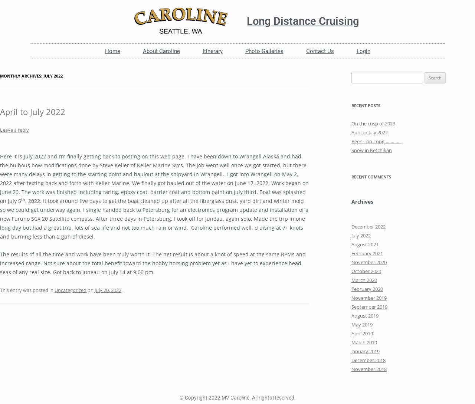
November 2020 (369, 262)
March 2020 (364, 280)
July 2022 (361, 235)
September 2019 (369, 306)
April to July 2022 (32, 111)
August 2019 (365, 315)
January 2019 (365, 351)
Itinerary (213, 51)
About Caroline (161, 51)
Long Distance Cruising (303, 21)
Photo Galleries (264, 51)
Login (363, 51)
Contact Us (320, 51)
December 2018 (368, 360)
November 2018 (369, 369)
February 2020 (367, 289)
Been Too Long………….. (376, 141)
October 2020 (366, 271)
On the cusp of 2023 (373, 123)
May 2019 (362, 324)
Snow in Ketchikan (371, 150)
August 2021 (365, 244)
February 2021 (367, 253)
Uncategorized (70, 290)
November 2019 (369, 298)
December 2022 (368, 226)
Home (112, 51)
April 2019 (362, 333)
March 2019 (364, 342)
